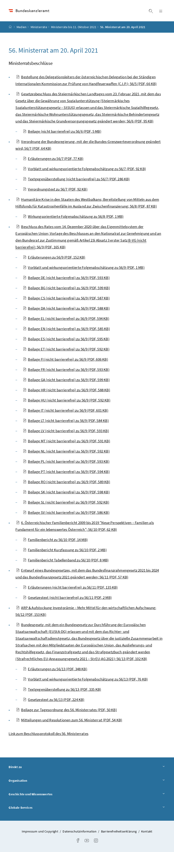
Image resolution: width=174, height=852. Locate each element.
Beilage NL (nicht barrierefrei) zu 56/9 (66, 451)
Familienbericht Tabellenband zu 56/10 (66, 560)
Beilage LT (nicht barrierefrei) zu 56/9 (66, 420)
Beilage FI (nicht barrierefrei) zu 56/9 (65, 359)
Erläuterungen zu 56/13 (55, 668)
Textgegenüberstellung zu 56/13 (62, 689)
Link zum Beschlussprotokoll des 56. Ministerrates (48, 733)
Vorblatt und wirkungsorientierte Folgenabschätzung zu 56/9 (83, 267)
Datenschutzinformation (80, 831)
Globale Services (87, 807)
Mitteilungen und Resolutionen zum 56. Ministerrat (69, 719)
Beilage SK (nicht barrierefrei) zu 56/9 (66, 492)
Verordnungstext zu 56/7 (55, 189)
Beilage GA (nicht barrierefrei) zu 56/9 (66, 379)
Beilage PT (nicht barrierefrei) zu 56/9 (66, 471)
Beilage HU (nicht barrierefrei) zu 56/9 (66, 400)
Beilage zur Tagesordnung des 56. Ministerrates (66, 709)
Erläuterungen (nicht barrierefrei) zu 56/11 (70, 587)
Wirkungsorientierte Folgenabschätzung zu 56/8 (73, 216)
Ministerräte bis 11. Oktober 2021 (73, 27)
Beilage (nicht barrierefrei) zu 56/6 (62, 131)
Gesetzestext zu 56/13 (53, 699)
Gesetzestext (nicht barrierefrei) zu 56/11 (67, 597)
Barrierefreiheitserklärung (119, 831)
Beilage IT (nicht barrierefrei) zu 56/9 (65, 410)
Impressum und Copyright (40, 831)
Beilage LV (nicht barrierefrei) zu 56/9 (66, 430)
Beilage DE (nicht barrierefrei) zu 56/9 (66, 277)
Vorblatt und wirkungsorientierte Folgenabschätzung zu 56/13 (85, 679)
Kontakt (146, 831)
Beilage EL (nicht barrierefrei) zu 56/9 (66, 318)
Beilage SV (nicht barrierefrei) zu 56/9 (66, 512)
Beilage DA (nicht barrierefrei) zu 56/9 (66, 308)
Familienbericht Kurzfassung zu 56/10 (64, 549)
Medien (22, 27)
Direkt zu (87, 766)
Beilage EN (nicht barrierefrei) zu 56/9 (66, 328)
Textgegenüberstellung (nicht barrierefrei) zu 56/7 (76, 178)
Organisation (87, 780)
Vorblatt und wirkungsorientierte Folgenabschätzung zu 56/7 (84, 168)
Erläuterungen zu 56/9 (54, 257)
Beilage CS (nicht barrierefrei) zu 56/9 (66, 298)
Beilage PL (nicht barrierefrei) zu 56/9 (66, 461)
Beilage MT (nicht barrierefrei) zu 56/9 (66, 440)
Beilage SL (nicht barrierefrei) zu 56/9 (66, 502)
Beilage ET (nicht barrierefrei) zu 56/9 (66, 349)
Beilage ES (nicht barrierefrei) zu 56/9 (66, 338)
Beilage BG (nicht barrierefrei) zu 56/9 (66, 287)
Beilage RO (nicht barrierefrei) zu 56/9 (66, 481)
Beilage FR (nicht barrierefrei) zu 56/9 (66, 369)
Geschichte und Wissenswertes (87, 794)
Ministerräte (39, 27)
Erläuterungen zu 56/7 (53, 158)
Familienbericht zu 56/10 (55, 539)
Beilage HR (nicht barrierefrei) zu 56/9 (66, 389)
